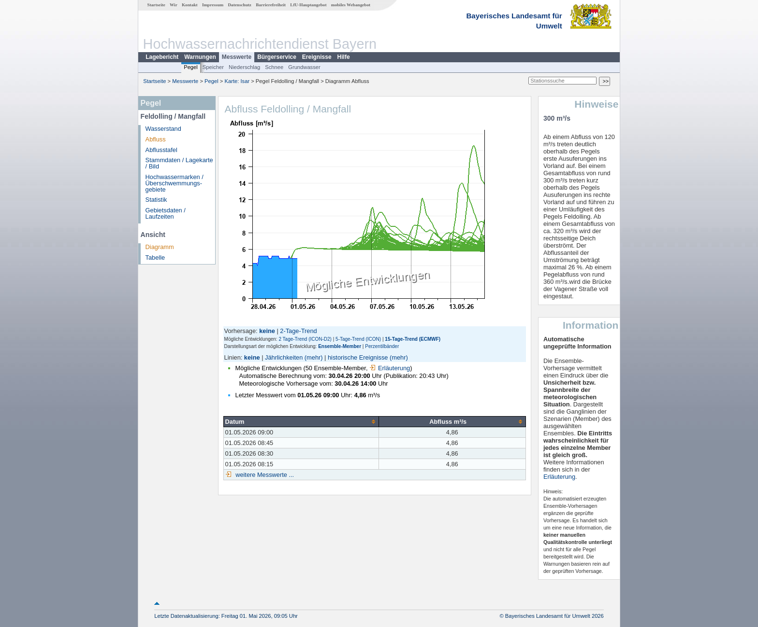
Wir (173, 4)
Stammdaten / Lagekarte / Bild (179, 163)
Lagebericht (162, 57)
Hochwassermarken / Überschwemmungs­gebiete (175, 183)
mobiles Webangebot (350, 4)
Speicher (213, 67)
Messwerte (236, 57)
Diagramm (160, 247)
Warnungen (200, 57)
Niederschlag (244, 67)
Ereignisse (317, 57)
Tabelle (155, 257)
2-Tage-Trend (298, 330)
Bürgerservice (276, 57)
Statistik (156, 199)
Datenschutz (239, 4)
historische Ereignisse (358, 357)
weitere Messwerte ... (264, 474)
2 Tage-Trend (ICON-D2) (304, 339)
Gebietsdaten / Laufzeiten (166, 213)
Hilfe (343, 57)
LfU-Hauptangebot (308, 4)
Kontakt (190, 4)
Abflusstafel (161, 149)
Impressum (212, 4)
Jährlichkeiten (284, 357)
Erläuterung (389, 368)
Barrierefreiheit (271, 4)
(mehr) (314, 357)
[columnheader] (301, 421)
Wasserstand (163, 128)
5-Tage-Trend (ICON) (358, 339)
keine (252, 357)
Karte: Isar (237, 81)
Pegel (191, 67)
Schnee (274, 67)
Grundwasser (304, 67)
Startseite (156, 4)
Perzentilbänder (382, 346)
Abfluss (156, 139)
